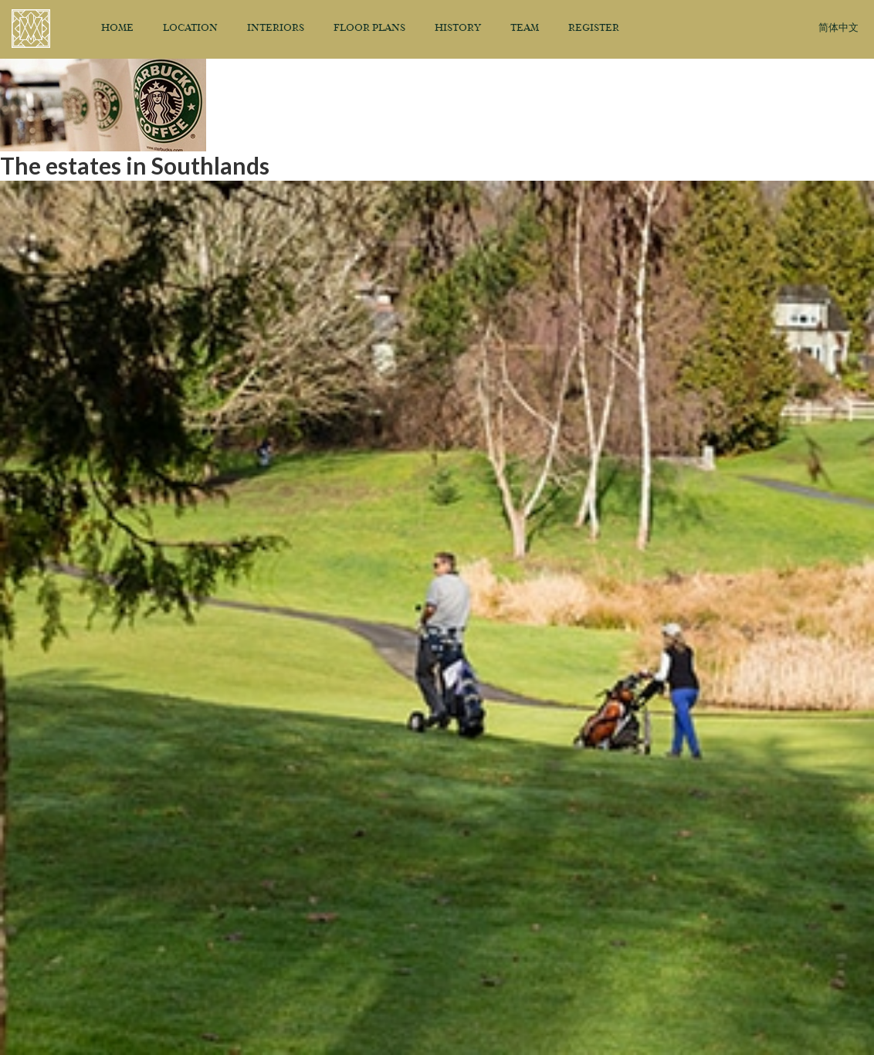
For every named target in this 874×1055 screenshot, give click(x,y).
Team (524, 28)
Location (190, 28)
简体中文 (838, 28)
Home (117, 28)
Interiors (275, 28)
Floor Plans (369, 28)
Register (593, 28)
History (458, 28)
